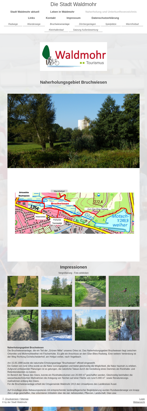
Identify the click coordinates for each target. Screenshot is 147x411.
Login (142, 399)
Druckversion (10, 399)
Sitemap (24, 399)
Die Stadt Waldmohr (74, 4)
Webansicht (139, 402)
